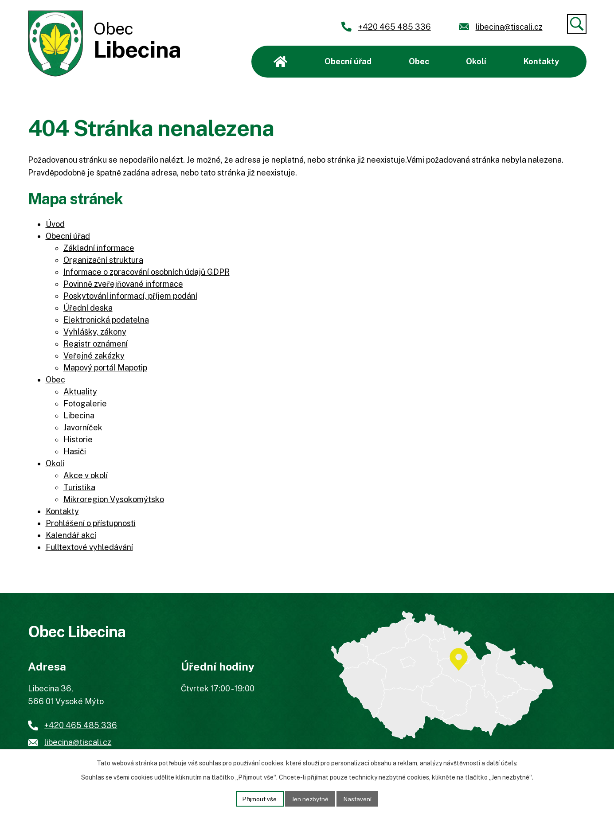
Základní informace (98, 248)
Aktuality (80, 391)
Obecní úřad (348, 61)
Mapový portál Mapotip (105, 367)
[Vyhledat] (577, 24)
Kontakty (541, 61)
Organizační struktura (103, 260)
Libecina (78, 415)
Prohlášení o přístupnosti (91, 523)
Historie (78, 439)
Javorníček (82, 427)
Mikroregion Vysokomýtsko (113, 499)
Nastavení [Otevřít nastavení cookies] (359, 798)
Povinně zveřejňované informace (123, 284)
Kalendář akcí (71, 535)
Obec (419, 61)
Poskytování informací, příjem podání (130, 295)
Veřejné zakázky (94, 355)
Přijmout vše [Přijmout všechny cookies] (258, 798)
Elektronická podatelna (106, 319)
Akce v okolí (85, 475)
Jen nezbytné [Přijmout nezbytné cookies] (310, 798)
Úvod (280, 62)
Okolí (476, 61)
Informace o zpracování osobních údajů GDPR (146, 272)
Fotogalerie (85, 403)
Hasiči (74, 451)
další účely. (501, 762)
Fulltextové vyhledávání (89, 547)
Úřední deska (88, 307)
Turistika (79, 487)
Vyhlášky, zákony (94, 331)
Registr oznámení (95, 343)
